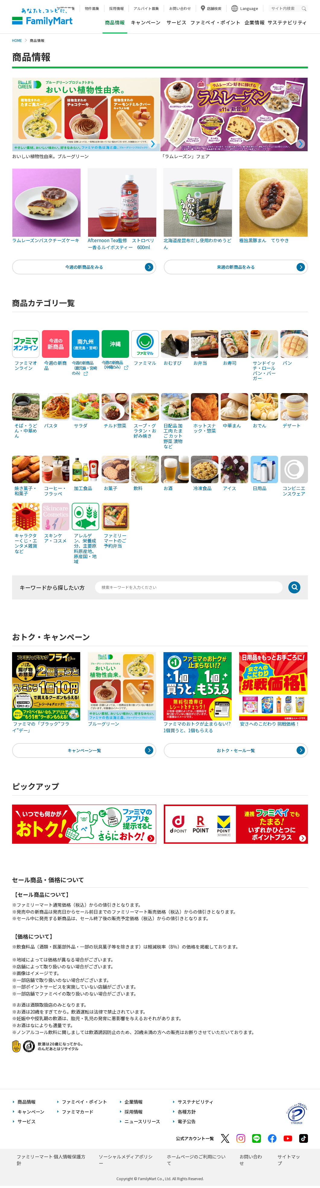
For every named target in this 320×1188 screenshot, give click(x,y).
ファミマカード (77, 1114)
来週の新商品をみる (236, 267)
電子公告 (187, 1123)
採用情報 (116, 8)
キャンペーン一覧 (84, 751)
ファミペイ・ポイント (215, 22)
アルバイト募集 (146, 8)
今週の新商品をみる (84, 267)
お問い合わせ (180, 8)
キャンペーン (146, 22)
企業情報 (255, 22)
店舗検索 (214, 8)
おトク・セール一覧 (236, 751)
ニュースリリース (142, 1123)
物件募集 (92, 8)
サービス (176, 22)
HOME (17, 40)
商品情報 (26, 1104)
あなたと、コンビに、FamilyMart (42, 17)
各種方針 (187, 1114)
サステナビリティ (287, 22)
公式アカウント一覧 (195, 1140)
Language (249, 8)
